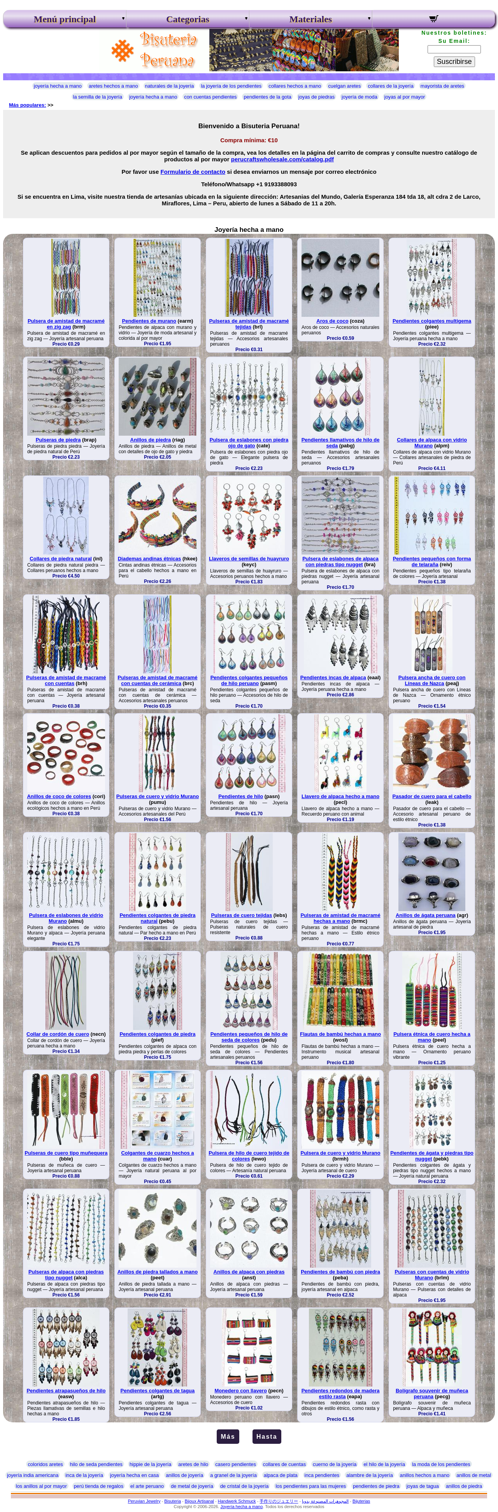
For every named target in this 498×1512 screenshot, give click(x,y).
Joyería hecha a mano (241, 1506)
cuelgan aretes (344, 86)
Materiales (310, 19)
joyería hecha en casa (134, 1475)
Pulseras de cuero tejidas (241, 915)
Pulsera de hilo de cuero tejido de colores (249, 1156)
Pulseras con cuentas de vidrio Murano (432, 1275)
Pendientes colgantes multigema (432, 321)
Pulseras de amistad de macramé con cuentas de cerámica (157, 680)
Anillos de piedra (150, 440)
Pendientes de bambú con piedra (340, 1272)
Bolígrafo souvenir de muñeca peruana (432, 1393)
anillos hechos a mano (424, 1475)
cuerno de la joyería (334, 1464)
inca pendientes (322, 1475)
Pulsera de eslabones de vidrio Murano (66, 918)
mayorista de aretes (442, 86)
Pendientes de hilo (240, 796)
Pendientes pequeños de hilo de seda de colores (249, 1037)
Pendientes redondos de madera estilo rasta (341, 1393)
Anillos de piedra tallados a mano (157, 1272)
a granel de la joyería (233, 1475)
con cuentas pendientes (210, 97)
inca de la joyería (84, 1475)
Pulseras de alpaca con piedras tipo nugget (66, 1275)
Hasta (266, 1436)
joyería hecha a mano (58, 86)
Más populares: (27, 105)
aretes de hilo (193, 1464)
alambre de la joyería (369, 1475)
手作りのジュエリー (279, 1501)
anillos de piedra (464, 1486)
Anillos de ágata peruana (426, 915)
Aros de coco (332, 321)
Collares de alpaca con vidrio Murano (432, 443)
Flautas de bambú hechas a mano (340, 1034)
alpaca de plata (281, 1475)
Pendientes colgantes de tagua (158, 1391)
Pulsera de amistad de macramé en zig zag (66, 324)
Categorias (187, 19)
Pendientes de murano (149, 321)
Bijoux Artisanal (199, 1501)
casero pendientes (235, 1464)
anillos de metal (473, 1475)
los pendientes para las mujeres (310, 1486)
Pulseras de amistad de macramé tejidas (249, 324)
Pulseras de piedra (58, 440)
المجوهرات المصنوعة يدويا (325, 1501)
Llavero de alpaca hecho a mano (340, 796)
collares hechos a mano (294, 86)
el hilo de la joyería (384, 1464)
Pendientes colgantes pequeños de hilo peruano (249, 680)
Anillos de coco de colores (59, 796)
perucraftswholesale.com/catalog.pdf (282, 159)
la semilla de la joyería (98, 97)
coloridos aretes (45, 1464)
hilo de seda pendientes (96, 1464)
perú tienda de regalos (98, 1486)
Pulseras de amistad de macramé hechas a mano (340, 918)
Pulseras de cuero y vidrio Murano (157, 796)
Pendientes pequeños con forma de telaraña (432, 561)
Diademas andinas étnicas (149, 559)
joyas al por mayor (404, 97)
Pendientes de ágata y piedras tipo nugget (431, 1156)
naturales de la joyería (169, 86)
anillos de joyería (184, 1475)
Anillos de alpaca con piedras (249, 1272)
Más (228, 1436)
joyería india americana (32, 1475)
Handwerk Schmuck (237, 1501)
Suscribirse (454, 61)
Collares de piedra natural (61, 559)
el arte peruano (147, 1486)
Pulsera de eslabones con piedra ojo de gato (249, 443)
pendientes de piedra (376, 1486)
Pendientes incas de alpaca (333, 677)
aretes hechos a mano (113, 86)
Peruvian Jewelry (144, 1501)
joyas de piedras (316, 97)
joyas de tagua (423, 1486)
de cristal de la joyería (244, 1486)
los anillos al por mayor (41, 1486)
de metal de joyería (192, 1486)
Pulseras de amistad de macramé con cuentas (66, 680)
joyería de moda (359, 97)
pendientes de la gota (267, 97)
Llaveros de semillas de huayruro (249, 559)
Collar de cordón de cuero (57, 1034)
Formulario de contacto (192, 171)
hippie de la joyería (150, 1464)
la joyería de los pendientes (231, 86)
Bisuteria (172, 1501)
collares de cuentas (284, 1464)
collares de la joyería (390, 86)
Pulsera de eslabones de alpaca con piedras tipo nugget (340, 561)
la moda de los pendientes (441, 1464)
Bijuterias (361, 1501)
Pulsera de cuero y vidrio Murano (340, 1153)
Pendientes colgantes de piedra (157, 1034)
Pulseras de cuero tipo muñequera (66, 1153)
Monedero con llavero (241, 1391)
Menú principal (65, 19)
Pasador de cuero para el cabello (432, 796)
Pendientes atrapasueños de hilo (65, 1391)
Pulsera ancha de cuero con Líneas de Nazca (432, 680)
